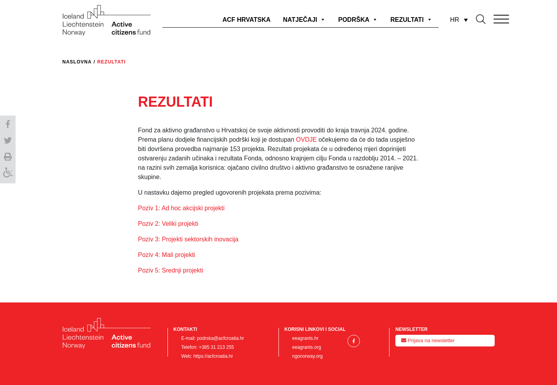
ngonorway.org (307, 356)
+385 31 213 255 (216, 347)
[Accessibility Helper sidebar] (8, 174)
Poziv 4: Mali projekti (166, 254)
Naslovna (77, 62)
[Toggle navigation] (490, 17)
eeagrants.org (306, 347)
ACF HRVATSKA (246, 19)
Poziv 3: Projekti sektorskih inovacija (188, 239)
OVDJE (307, 139)
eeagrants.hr (305, 338)
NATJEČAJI (304, 19)
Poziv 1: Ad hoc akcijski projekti (181, 208)
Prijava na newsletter (428, 340)
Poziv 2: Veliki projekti (168, 223)
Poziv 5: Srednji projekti (170, 270)
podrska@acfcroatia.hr (220, 338)
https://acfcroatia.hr (213, 356)
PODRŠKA (358, 19)
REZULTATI (411, 19)
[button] (8, 123)
